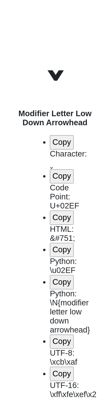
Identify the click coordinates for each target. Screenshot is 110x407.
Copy (62, 142)
